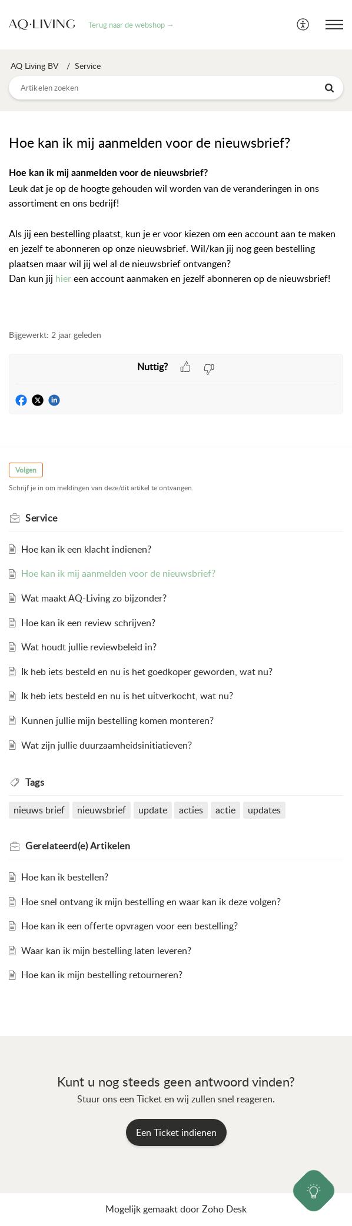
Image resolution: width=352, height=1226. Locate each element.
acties (191, 809)
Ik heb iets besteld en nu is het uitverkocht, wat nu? (127, 695)
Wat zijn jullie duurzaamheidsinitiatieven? (106, 745)
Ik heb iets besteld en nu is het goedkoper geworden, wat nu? (147, 671)
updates (264, 809)
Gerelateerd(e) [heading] (77, 845)
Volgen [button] (25, 470)
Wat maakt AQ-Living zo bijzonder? (94, 598)
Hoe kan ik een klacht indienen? (86, 549)
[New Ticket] (176, 1132)
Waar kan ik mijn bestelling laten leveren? (106, 950)
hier (63, 278)
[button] (303, 24)
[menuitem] (303, 24)
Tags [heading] (34, 782)
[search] (176, 87)
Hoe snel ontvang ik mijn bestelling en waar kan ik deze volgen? (151, 901)
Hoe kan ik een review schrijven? (88, 622)
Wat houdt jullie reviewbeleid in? (89, 646)
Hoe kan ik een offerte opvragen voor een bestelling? (129, 925)
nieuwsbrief (101, 809)
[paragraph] (176, 241)
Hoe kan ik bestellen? (64, 877)
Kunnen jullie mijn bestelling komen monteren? (117, 720)
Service (88, 65)
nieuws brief (39, 809)
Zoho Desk (224, 1208)
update (152, 809)
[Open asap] (314, 1191)
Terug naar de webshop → (131, 24)
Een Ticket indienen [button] (176, 1132)
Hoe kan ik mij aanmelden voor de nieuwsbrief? (118, 573)
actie (225, 809)
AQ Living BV (34, 65)
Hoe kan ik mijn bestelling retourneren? (101, 974)
